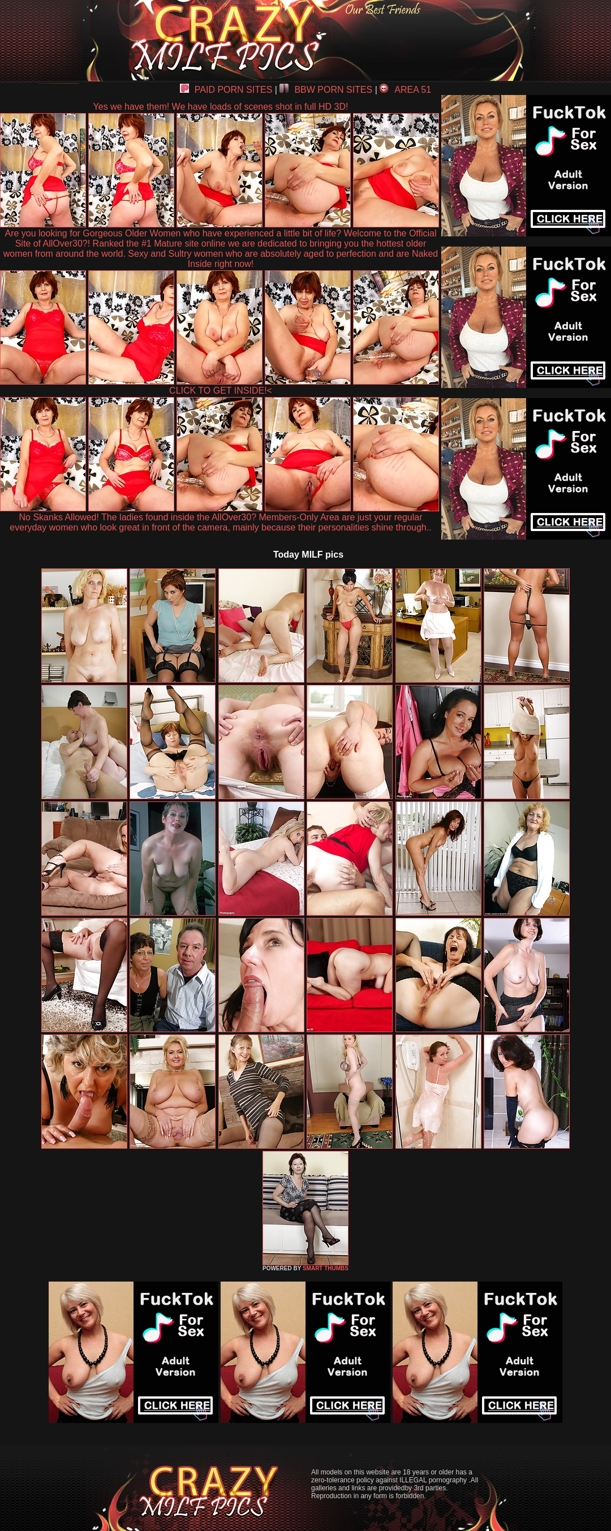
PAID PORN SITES (226, 89)
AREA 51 (405, 89)
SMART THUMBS (325, 1268)
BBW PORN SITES (325, 89)
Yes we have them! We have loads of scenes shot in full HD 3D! (220, 106)
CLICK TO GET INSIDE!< (220, 390)
